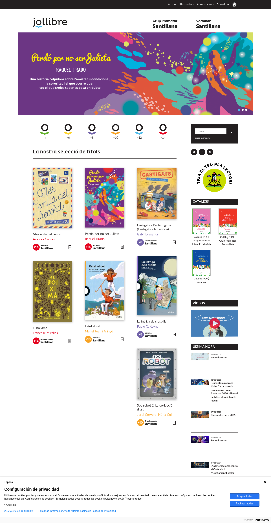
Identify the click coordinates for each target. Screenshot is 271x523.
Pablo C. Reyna (147, 326)
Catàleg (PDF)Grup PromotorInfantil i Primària (201, 241)
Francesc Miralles (45, 333)
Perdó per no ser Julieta (102, 234)
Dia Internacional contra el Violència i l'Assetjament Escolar (224, 469)
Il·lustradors (186, 4)
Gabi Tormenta (147, 234)
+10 (115, 131)
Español (10, 482)
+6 (68, 131)
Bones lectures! (219, 357)
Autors (172, 4)
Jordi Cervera (147, 414)
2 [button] (242, 110)
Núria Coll (165, 414)
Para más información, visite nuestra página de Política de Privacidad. (77, 510)
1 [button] (239, 110)
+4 (44, 131)
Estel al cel (92, 326)
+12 (139, 131)
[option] (135, 73)
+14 (163, 131)
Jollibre (53, 23)
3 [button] (246, 110)
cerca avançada (202, 138)
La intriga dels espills (151, 321)
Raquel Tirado (95, 239)
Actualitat (223, 4)
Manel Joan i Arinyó (99, 331)
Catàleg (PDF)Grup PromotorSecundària (227, 241)
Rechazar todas (245, 503)
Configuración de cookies (18, 511)
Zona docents (205, 4)
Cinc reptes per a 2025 (223, 415)
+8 (92, 131)
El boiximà (40, 328)
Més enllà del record (47, 234)
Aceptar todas (244, 496)
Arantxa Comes (44, 239)
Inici (234, 4)
